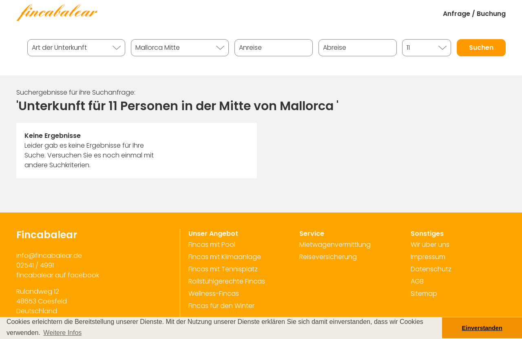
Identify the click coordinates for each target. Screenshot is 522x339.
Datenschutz (431, 269)
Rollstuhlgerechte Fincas (226, 281)
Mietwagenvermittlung (335, 244)
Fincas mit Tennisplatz (223, 269)
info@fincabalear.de (49, 255)
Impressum (428, 256)
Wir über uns (430, 244)
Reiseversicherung (328, 256)
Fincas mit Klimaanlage (224, 256)
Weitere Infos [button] (62, 332)
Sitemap (424, 293)
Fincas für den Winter (221, 305)
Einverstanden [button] (482, 328)
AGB (417, 281)
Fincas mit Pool (211, 244)
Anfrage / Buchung (474, 13)
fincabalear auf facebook (57, 275)
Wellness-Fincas (213, 293)
